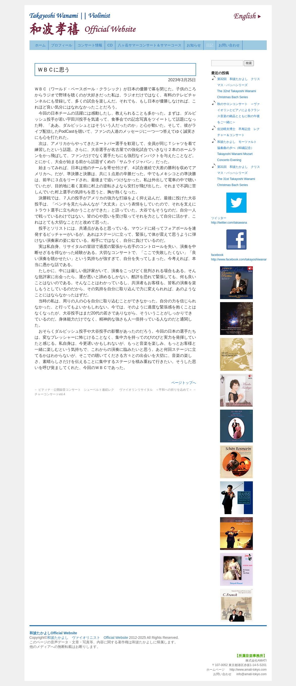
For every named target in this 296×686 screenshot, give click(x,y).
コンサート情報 (89, 45)
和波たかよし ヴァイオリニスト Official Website (87, 638)
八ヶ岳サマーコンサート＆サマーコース (149, 45)
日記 (209, 45)
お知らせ (194, 45)
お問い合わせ (229, 45)
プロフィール (61, 45)
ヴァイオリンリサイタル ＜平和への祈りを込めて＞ (157, 389)
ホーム (40, 45)
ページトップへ (183, 383)
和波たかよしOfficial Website (53, 633)
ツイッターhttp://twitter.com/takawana (229, 208)
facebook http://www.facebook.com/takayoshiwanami (240, 245)
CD (110, 45)
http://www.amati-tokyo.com (248, 669)
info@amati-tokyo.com (251, 674)
